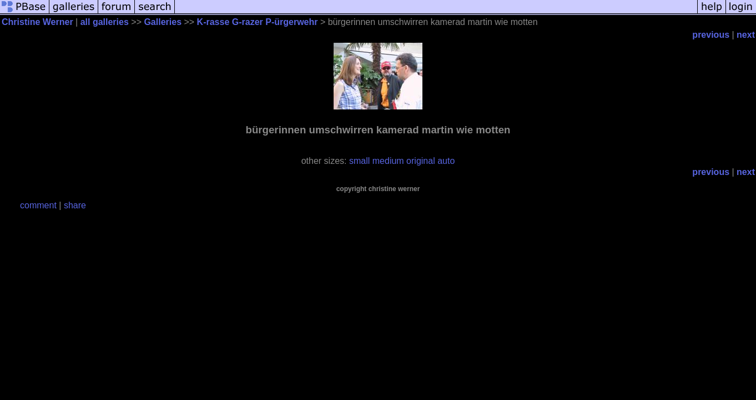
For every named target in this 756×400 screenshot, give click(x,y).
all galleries (104, 22)
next (746, 34)
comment (38, 205)
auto (446, 161)
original (420, 161)
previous (710, 34)
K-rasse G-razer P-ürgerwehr (257, 22)
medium (388, 161)
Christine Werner (37, 22)
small (359, 161)
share (75, 205)
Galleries (163, 22)
